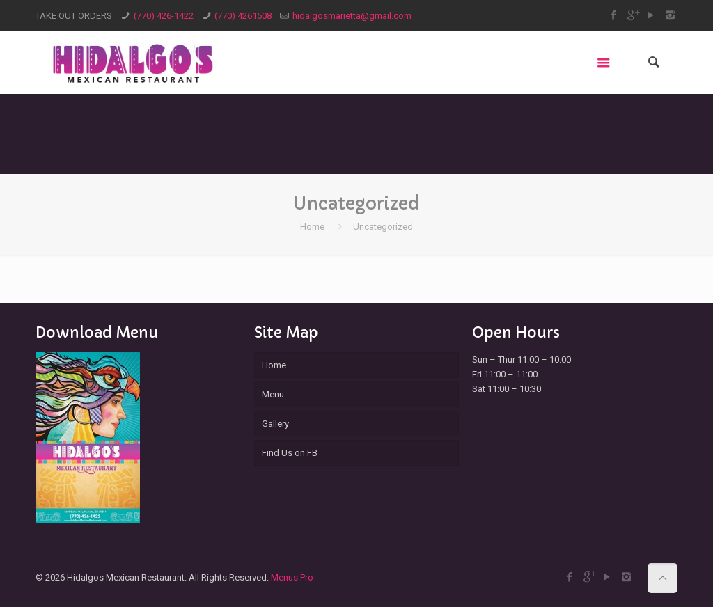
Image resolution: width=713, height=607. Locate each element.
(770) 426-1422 (164, 15)
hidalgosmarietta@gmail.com (352, 15)
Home (312, 226)
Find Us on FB (290, 453)
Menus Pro (292, 577)
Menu (273, 394)
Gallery (275, 423)
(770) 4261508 (243, 15)
